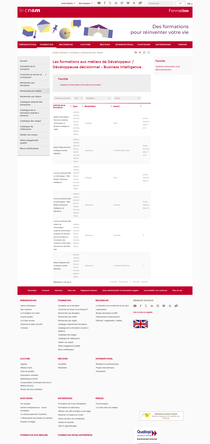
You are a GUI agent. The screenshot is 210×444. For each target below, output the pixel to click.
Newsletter (32, 290)
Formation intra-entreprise (75, 435)
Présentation (28, 300)
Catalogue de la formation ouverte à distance (29, 113)
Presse (100, 398)
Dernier (144, 282)
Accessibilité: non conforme (155, 290)
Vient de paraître (27, 371)
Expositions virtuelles (29, 375)
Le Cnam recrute (27, 320)
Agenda (23, 364)
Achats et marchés (66, 422)
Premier (113, 282)
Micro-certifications (29, 148)
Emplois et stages (27, 422)
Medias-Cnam (26, 368)
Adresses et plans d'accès (31, 324)
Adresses (59, 290)
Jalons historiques (28, 306)
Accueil (23, 61)
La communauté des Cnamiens (33, 414)
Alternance (89, 150)
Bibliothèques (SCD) (29, 379)
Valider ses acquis (28, 135)
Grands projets (26, 317)
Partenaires (100, 371)
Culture (25, 358)
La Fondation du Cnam (30, 313)
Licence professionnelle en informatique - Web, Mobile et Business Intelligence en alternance (62, 205)
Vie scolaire (25, 404)
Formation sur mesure (34, 435)
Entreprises (65, 398)
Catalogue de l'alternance (26, 127)
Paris (115, 123)
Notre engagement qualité (29, 141)
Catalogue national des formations (31, 103)
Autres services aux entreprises (71, 418)
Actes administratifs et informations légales (120, 290)
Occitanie (116, 205)
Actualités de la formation (27, 67)
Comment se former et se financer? (31, 75)
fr (189, 4)
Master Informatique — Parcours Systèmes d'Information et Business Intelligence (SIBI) (62, 123)
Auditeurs (26, 398)
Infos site (72, 290)
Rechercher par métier (92, 52)
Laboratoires (101, 309)
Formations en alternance (69, 407)
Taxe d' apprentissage (67, 426)
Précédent (123, 282)
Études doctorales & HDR (106, 313)
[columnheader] (62, 106)
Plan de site (177, 290)
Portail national (60, 52)
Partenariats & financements (108, 317)
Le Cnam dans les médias (107, 407)
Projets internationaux (105, 368)
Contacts (45, 290)
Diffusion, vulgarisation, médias (109, 320)
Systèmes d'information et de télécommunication (80, 85)
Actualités (62, 364)
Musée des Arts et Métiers (31, 389)
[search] (160, 3)
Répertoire (62, 368)
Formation (74, 52)
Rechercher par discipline (27, 84)
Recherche (102, 300)
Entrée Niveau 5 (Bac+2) (146, 178)
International (104, 358)
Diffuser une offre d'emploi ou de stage (74, 411)
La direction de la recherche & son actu (112, 306)
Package (88, 123)
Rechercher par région (30, 96)
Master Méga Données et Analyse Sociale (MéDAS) (62, 150)
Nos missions (26, 309)
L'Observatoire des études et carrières (36, 418)
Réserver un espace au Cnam (70, 415)
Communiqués (102, 404)
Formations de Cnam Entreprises (72, 404)
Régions (63, 358)
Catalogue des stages (30, 121)
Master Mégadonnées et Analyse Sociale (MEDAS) (62, 266)
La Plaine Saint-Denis (121, 150)
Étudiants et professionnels (107, 364)
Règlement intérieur (89, 290)
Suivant (136, 282)
